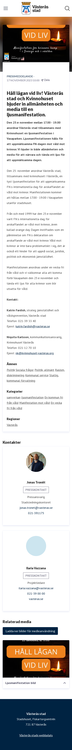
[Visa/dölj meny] (5, 8)
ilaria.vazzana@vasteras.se (36, 588)
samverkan (13, 397)
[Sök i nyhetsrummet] (67, 8)
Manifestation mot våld (34, 403)
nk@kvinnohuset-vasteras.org (35, 353)
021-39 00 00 (36, 593)
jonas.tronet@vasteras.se (36, 508)
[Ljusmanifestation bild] (36, 659)
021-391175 (36, 513)
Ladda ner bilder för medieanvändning (30, 631)
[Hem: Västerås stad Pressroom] (35, 8)
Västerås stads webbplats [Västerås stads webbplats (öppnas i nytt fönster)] (36, 735)
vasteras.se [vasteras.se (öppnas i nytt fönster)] (36, 599)
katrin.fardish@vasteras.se (33, 326)
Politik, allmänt (44, 370)
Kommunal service (37, 375)
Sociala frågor (25, 370)
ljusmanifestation (32, 397)
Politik (11, 370)
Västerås (12, 425)
